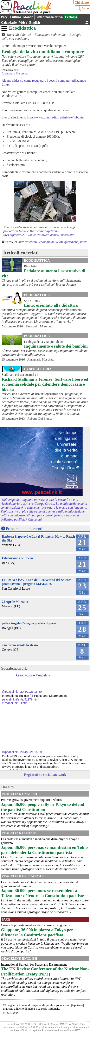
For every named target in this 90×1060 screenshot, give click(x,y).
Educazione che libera (17, 558)
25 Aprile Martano (15, 601)
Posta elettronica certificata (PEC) (62, 1030)
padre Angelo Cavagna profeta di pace (29, 623)
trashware (31, 242)
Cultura (15, 17)
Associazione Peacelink (32, 675)
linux (83, 242)
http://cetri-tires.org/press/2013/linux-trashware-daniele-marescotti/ (39, 232)
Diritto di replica (30, 1030)
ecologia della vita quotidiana (58, 242)
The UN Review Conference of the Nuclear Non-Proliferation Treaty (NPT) (45, 971)
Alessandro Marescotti (15, 73)
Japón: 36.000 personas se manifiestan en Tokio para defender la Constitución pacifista (44, 850)
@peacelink (10, 691)
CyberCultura (38, 369)
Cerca (85, 8)
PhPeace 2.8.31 (29, 1027)
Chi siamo (82, 2)
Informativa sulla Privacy (55, 1027)
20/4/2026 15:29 (31, 752)
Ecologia (71, 17)
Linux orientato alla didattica (51, 305)
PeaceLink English (19, 794)
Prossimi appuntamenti (24, 529)
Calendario (9, 22)
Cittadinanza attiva (49, 17)
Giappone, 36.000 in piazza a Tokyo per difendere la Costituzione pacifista (37, 932)
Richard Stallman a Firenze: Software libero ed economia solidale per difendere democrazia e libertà (45, 384)
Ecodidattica (22, 28)
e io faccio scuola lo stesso (20, 645)
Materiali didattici (18, 34)
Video (23, 22)
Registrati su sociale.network (45, 774)
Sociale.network (14, 668)
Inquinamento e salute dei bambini (56, 346)
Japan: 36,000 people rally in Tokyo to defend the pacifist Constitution (42, 807)
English (34, 22)
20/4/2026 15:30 (31, 691)
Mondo (28, 17)
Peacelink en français (23, 876)
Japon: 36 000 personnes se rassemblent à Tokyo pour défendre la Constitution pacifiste (42, 893)
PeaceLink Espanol (20, 833)
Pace (4, 17)
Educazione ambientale (50, 34)
